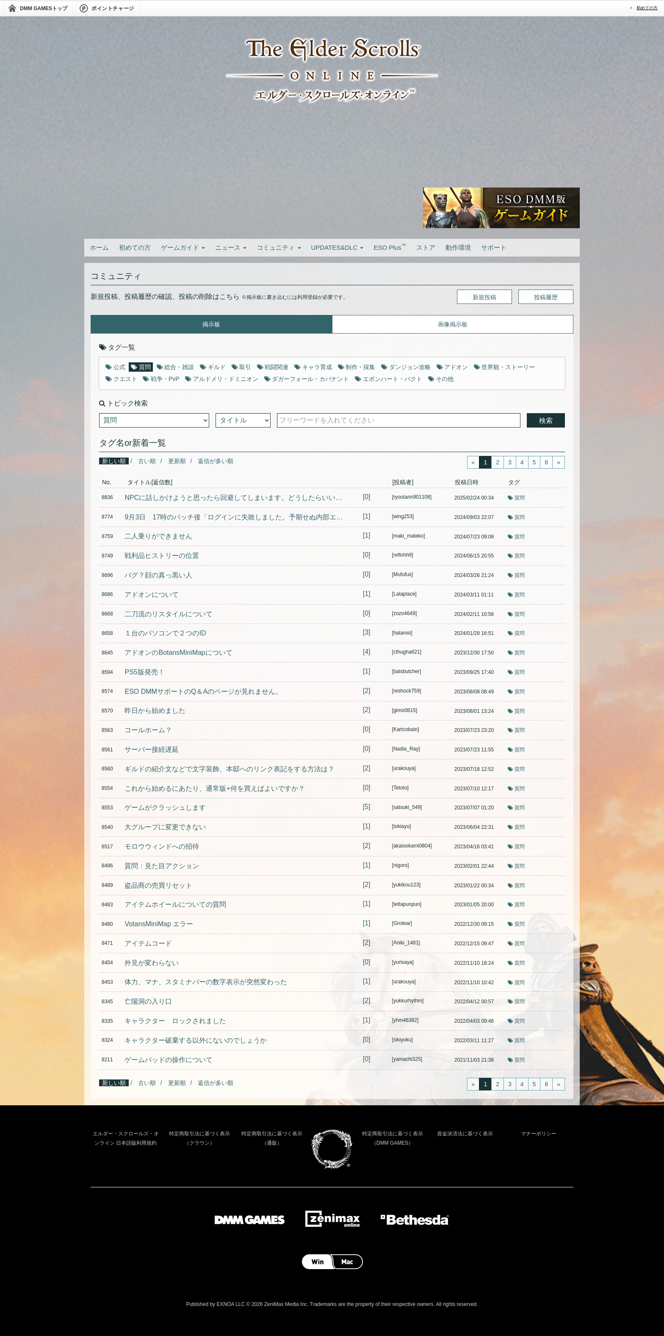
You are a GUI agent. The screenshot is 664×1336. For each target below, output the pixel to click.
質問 (516, 497)
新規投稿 (484, 297)
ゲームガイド (183, 247)
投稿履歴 (546, 297)
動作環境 (458, 247)
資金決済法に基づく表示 (465, 1134)
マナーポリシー (538, 1134)
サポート (493, 247)
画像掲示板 (453, 324)
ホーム (99, 247)
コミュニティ (279, 247)
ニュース (230, 247)
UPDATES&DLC (337, 247)
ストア (425, 247)
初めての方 (647, 8)
